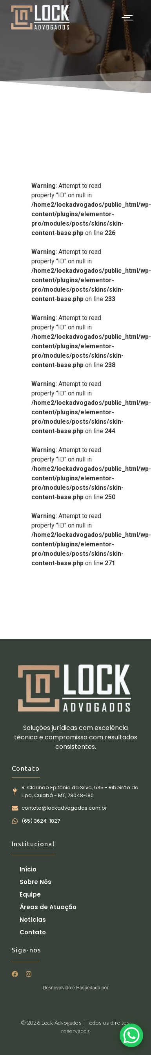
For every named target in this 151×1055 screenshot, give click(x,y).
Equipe (30, 894)
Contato (33, 932)
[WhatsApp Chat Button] (131, 1035)
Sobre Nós (35, 882)
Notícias (33, 919)
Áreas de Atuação (48, 907)
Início (28, 869)
